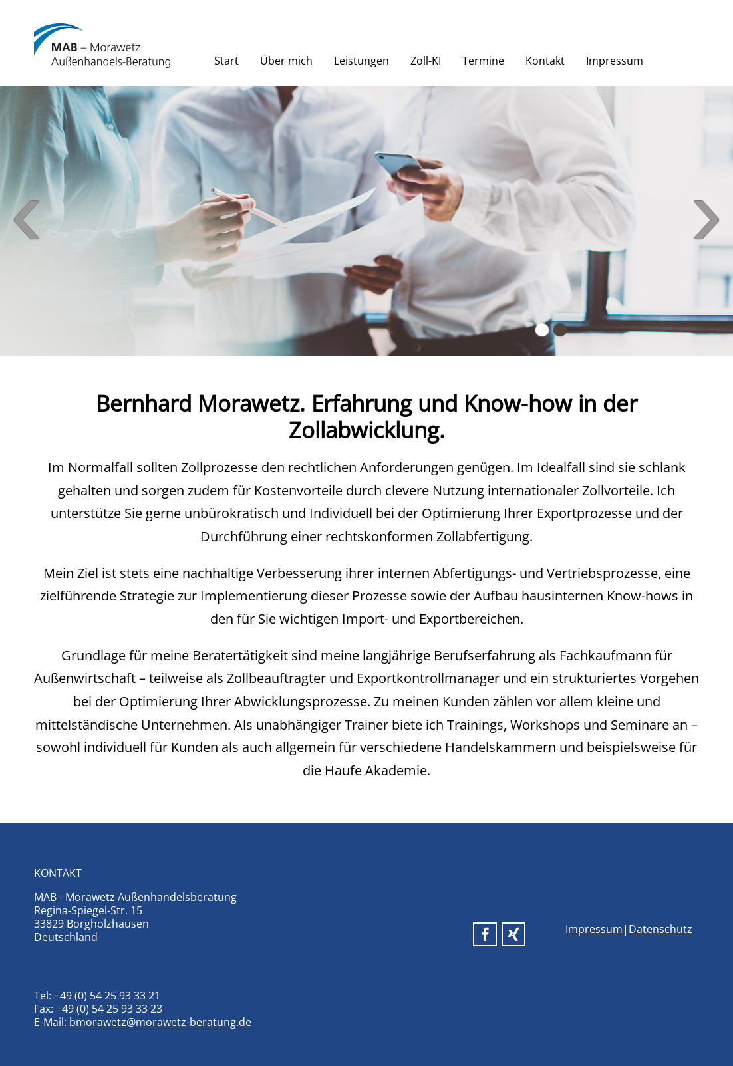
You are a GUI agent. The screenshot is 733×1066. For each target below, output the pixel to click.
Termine (483, 60)
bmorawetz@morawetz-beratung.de (160, 1022)
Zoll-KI (425, 60)
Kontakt (545, 60)
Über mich (286, 60)
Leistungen (361, 60)
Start (226, 60)
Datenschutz (660, 929)
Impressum (614, 60)
